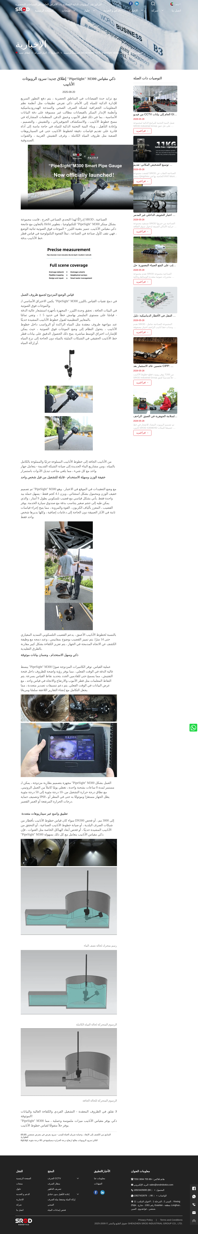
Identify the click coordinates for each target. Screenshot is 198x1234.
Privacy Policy (145, 1220)
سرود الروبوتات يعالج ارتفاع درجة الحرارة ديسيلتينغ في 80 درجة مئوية (60, 1140)
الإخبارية (55, 52)
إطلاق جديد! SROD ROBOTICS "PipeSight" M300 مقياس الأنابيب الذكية (80, 52)
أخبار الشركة (40, 52)
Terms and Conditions (171, 1220)
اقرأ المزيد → (142, 131)
